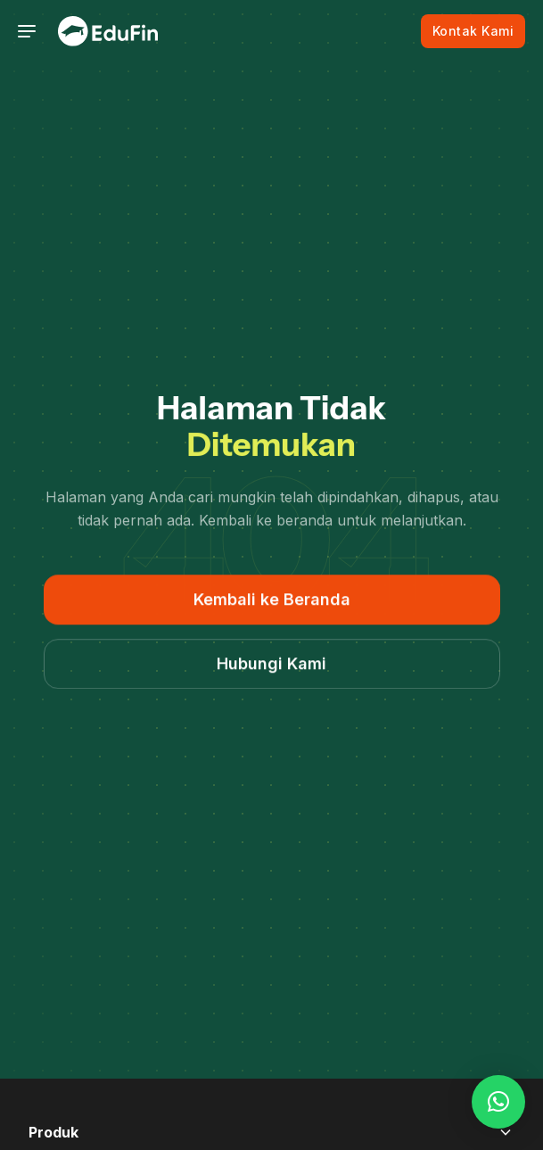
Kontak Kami (473, 30)
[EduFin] (108, 31)
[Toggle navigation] (27, 31)
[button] (498, 1102)
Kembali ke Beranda (271, 600)
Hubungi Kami (271, 664)
